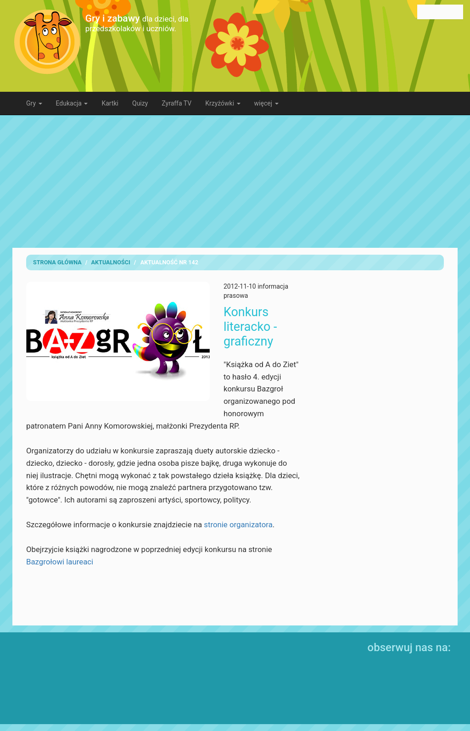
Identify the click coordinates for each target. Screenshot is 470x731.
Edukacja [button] (72, 103)
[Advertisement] (241, 181)
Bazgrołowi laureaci (59, 561)
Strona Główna (57, 262)
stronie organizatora (238, 524)
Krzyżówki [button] (222, 103)
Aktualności (110, 262)
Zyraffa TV (176, 103)
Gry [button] (34, 103)
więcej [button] (266, 103)
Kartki (109, 103)
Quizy (140, 103)
